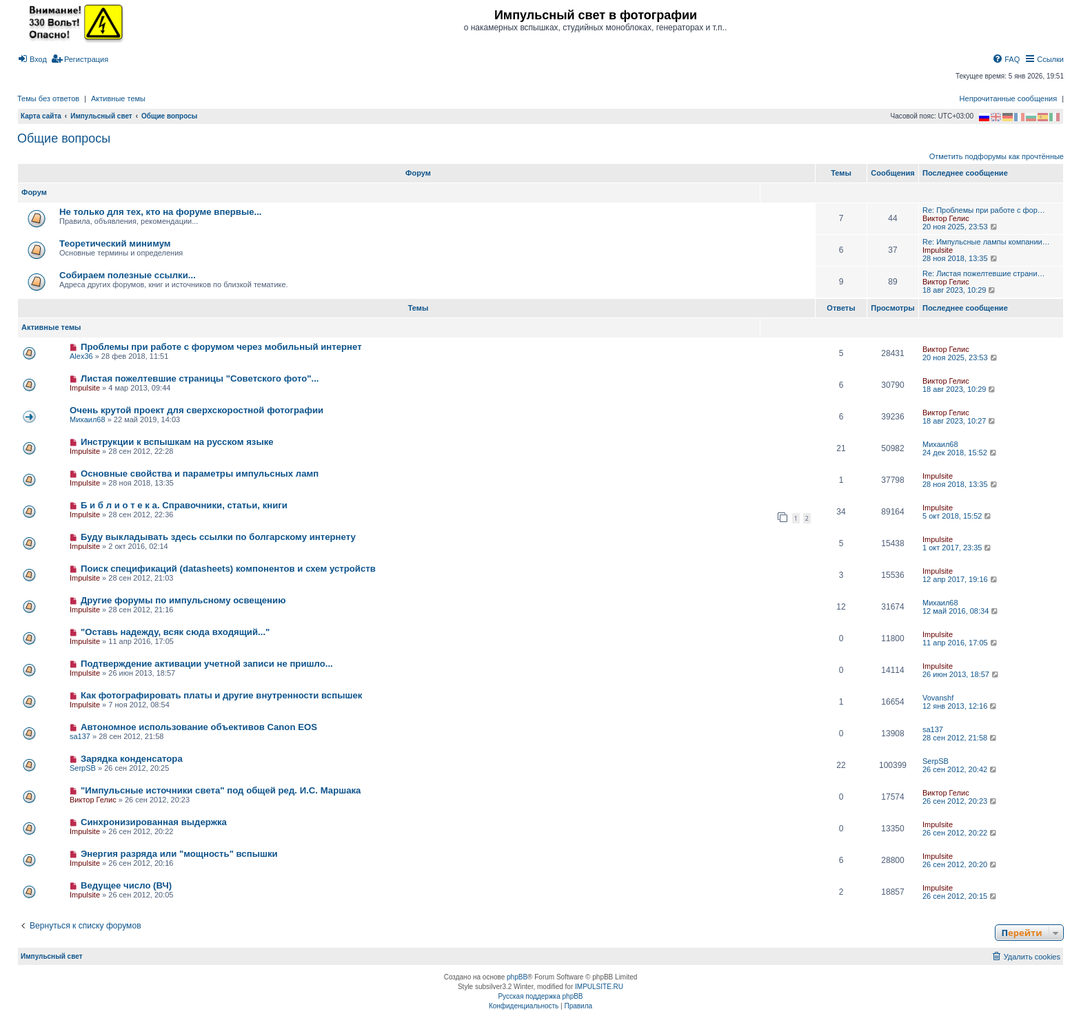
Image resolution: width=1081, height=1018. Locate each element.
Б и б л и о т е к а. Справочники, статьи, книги (184, 505)
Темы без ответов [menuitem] (48, 98)
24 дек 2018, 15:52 (960, 452)
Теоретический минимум (115, 243)
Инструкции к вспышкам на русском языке (177, 442)
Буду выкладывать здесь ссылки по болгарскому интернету (218, 537)
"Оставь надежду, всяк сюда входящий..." (175, 632)
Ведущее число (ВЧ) (126, 885)
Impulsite (937, 250)
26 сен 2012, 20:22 (960, 833)
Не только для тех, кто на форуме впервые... (160, 212)
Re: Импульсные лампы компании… (986, 242)
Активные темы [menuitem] (118, 98)
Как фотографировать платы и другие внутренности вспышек (221, 695)
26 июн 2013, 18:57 (961, 674)
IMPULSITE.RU (599, 986)
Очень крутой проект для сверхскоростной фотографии (196, 410)
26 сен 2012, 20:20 (960, 864)
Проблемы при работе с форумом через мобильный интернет (221, 347)
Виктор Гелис (945, 218)
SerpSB (83, 768)
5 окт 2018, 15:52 (957, 516)
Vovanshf (937, 698)
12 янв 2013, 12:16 (960, 706)
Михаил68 (87, 419)
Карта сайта (41, 116)
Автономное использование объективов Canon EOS (199, 727)
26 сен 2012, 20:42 (960, 769)
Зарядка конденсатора (132, 759)
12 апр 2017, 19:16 (960, 579)
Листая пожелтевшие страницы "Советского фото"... (200, 378)
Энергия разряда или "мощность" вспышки (179, 854)
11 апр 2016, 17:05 (960, 642)
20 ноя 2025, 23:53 (960, 226)
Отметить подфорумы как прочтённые (996, 156)
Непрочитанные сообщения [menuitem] (1009, 98)
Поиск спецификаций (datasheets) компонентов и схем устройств (228, 568)
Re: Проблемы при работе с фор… (983, 210)
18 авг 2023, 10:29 (959, 290)
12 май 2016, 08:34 (961, 611)
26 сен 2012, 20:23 (960, 801)
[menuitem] (32, 59)
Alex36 (81, 356)
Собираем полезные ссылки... (127, 275)
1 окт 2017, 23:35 (957, 547)
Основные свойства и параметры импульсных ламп (200, 473)
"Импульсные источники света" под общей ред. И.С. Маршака (221, 790)
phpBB (517, 977)
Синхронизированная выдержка (154, 822)
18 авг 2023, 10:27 (959, 421)
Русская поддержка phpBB (540, 996)
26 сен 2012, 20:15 (960, 896)
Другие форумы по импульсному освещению (183, 600)
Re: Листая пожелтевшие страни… (983, 273)
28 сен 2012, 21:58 (960, 738)
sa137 (80, 736)
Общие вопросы (63, 138)
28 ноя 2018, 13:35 (960, 258)
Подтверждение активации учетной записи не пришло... (207, 663)
